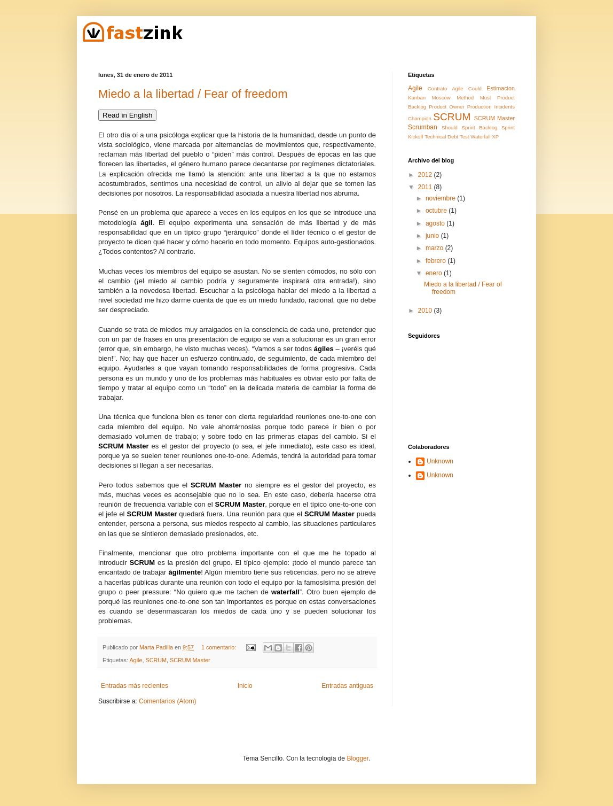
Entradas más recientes (134, 685)
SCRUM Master (190, 660)
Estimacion (500, 88)
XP (495, 137)
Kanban (417, 97)
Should (450, 127)
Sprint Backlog (480, 127)
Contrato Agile (445, 88)
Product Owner (446, 107)
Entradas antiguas (347, 685)
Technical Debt (441, 137)
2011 (426, 187)
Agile (135, 660)
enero (435, 273)
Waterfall (480, 137)
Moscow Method (453, 97)
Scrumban (422, 127)
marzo (435, 248)
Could (475, 88)
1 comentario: (219, 647)
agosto (436, 223)
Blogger (357, 758)
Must (485, 97)
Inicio (245, 685)
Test (464, 137)
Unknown (440, 461)
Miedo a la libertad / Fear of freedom (193, 93)
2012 (426, 175)
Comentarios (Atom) (167, 701)
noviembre (441, 198)
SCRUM (156, 660)
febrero (436, 261)
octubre (437, 210)
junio (433, 235)
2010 (426, 310)
